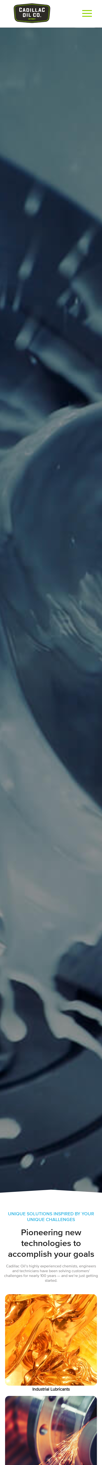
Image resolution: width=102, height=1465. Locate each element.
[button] (87, 14)
